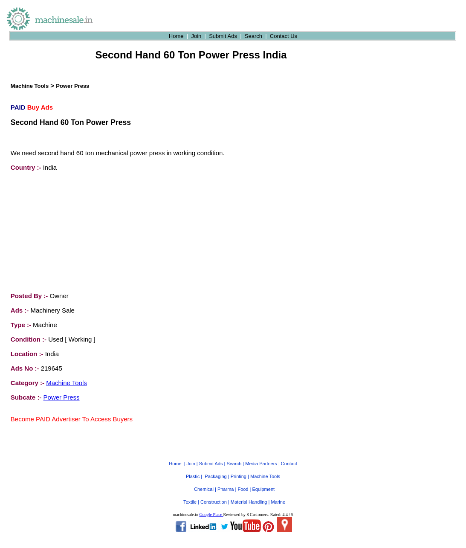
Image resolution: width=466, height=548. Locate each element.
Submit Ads (223, 36)
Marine (278, 494)
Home (176, 36)
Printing (238, 468)
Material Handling (249, 494)
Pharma (225, 481)
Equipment (263, 481)
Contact (289, 455)
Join (196, 36)
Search (253, 36)
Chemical (204, 481)
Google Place (211, 507)
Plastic (193, 468)
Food (242, 481)
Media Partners (261, 455)
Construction (213, 494)
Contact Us (283, 36)
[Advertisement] (75, 231)
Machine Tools (30, 86)
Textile (190, 494)
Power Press (72, 86)
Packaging (215, 468)
